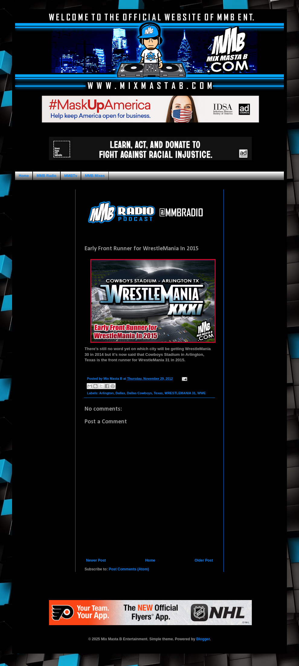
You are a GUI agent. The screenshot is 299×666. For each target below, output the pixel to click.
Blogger (203, 639)
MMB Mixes (94, 176)
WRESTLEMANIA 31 (180, 393)
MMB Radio (46, 176)
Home (24, 176)
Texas (158, 393)
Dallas (120, 393)
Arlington (106, 393)
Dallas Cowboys (139, 393)
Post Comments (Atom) (129, 569)
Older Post (204, 560)
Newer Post (96, 560)
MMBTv (70, 176)
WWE (202, 393)
